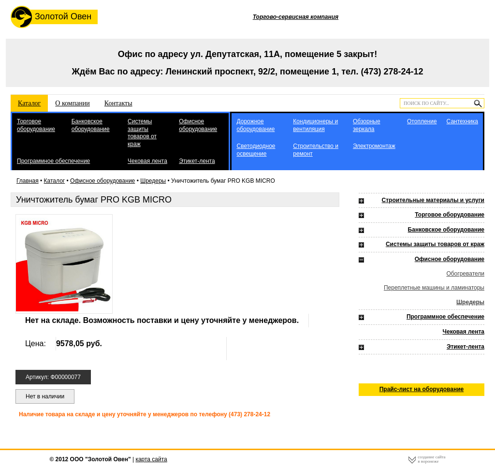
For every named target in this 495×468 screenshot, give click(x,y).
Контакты (118, 103)
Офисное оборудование (198, 125)
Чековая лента (147, 161)
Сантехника (462, 121)
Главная (27, 180)
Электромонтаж (374, 146)
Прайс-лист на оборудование (421, 389)
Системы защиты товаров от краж (142, 132)
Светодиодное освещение (255, 150)
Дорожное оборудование (255, 125)
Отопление (422, 121)
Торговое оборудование (36, 125)
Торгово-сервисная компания (295, 17)
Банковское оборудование (91, 125)
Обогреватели (465, 273)
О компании (72, 103)
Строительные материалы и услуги (433, 200)
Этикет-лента (197, 161)
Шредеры (153, 180)
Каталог (29, 103)
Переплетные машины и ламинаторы (434, 287)
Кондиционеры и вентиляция (315, 125)
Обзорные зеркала (366, 125)
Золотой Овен (51, 17)
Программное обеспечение (53, 161)
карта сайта (151, 459)
